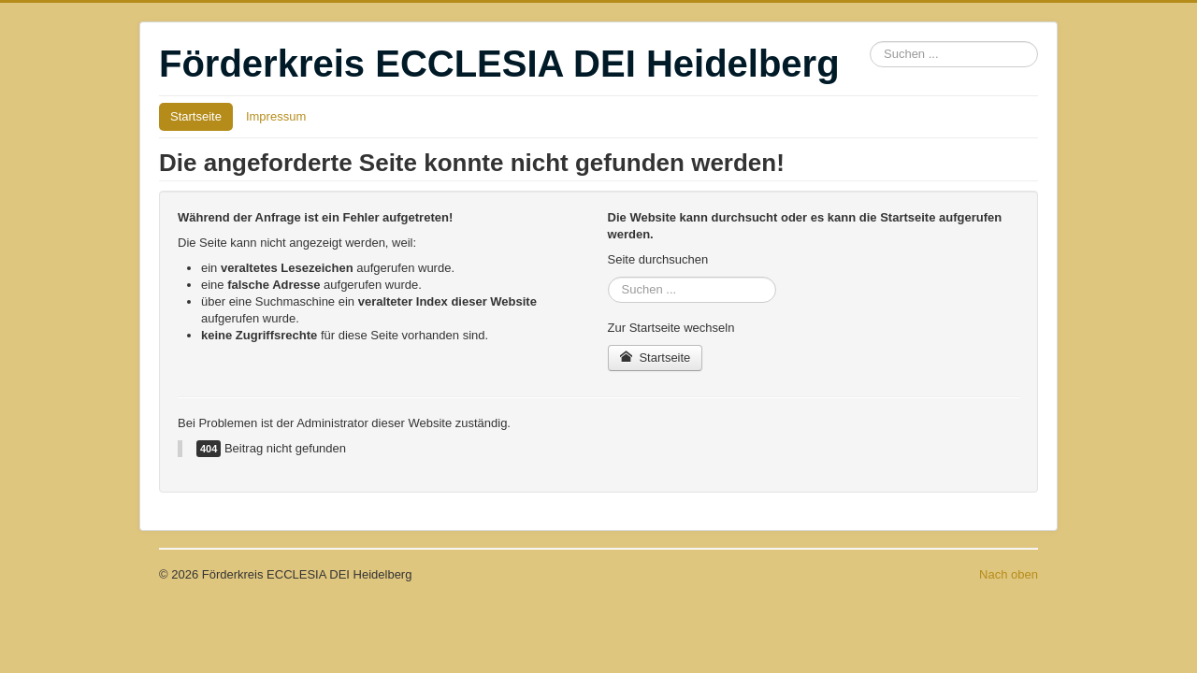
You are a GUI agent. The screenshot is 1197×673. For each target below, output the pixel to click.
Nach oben (1008, 574)
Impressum (276, 116)
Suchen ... (870, 41)
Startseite (196, 116)
